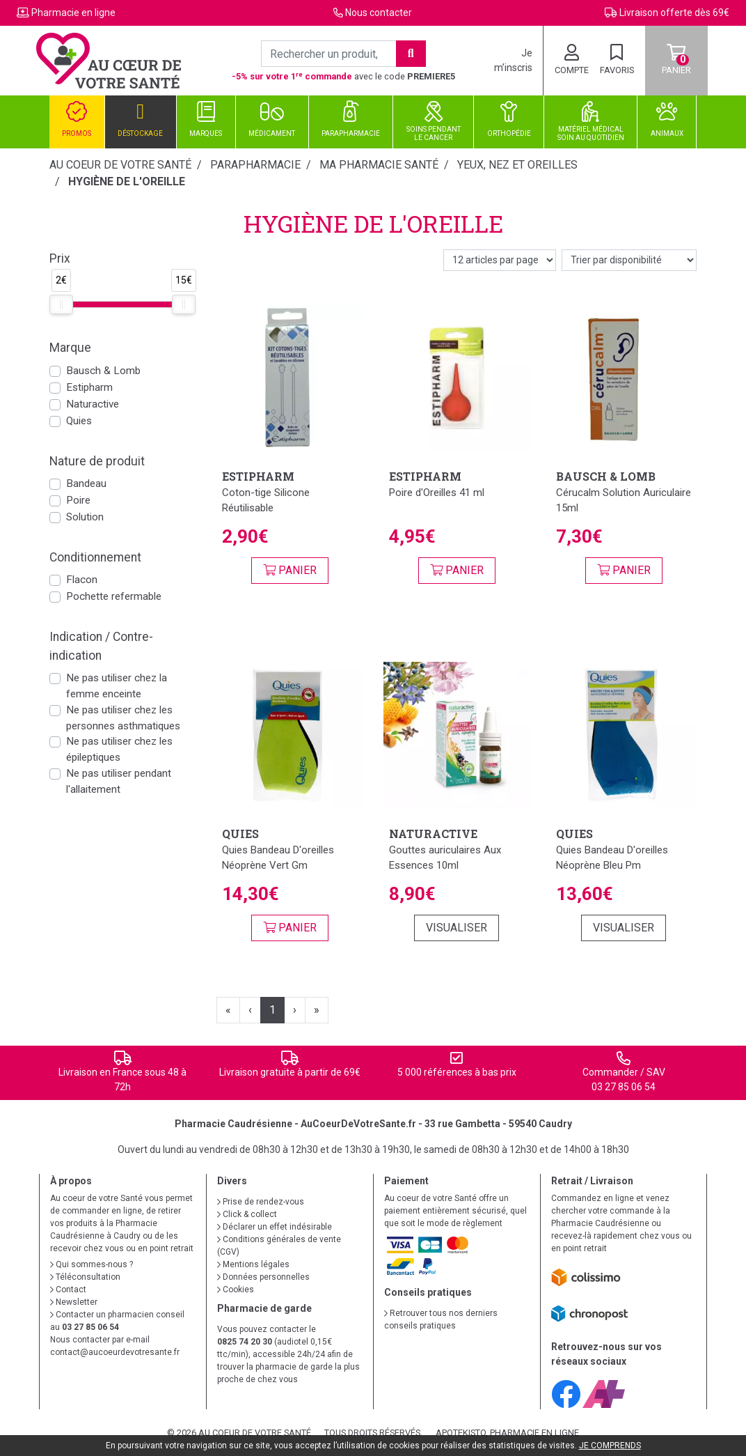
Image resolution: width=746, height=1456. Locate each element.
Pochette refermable (113, 596)
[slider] (61, 304)
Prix (59, 258)
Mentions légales (253, 1264)
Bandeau (86, 483)
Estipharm (89, 387)
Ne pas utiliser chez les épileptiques (119, 749)
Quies (79, 421)
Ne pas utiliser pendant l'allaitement (118, 781)
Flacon (81, 579)
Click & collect (247, 1214)
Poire (78, 500)
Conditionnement (95, 557)
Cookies (235, 1289)
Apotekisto (507, 1432)
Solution (85, 517)
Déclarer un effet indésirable (274, 1227)
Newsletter (73, 1302)
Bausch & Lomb (103, 370)
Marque (70, 348)
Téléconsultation (85, 1277)
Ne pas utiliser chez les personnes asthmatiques (123, 718)
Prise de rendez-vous (260, 1202)
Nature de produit (97, 461)
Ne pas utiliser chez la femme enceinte (116, 686)
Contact (68, 1289)
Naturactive (92, 404)
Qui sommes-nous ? (91, 1264)
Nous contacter (378, 12)
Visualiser (456, 927)
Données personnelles (263, 1277)
